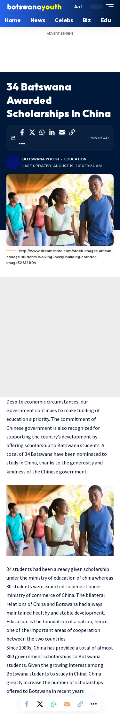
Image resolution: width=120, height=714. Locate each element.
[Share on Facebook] (22, 132)
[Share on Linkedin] (51, 132)
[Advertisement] (60, 337)
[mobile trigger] (108, 6)
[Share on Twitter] (32, 132)
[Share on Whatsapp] (41, 132)
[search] (66, 7)
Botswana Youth (40, 159)
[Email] (61, 132)
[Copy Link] (71, 132)
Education (75, 159)
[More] (22, 144)
